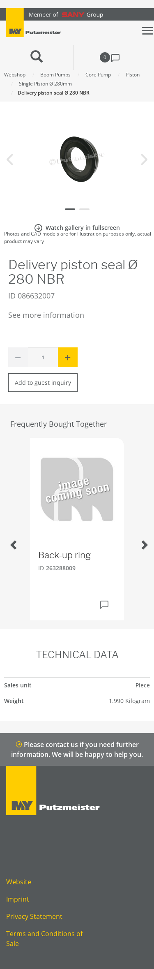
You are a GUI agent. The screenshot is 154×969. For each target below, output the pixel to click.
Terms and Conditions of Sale (44, 938)
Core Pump (98, 74)
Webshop (14, 74)
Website (18, 881)
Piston (133, 74)
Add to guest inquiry (43, 382)
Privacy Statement (34, 916)
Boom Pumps (55, 74)
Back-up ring (64, 555)
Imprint (17, 899)
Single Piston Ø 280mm (45, 83)
